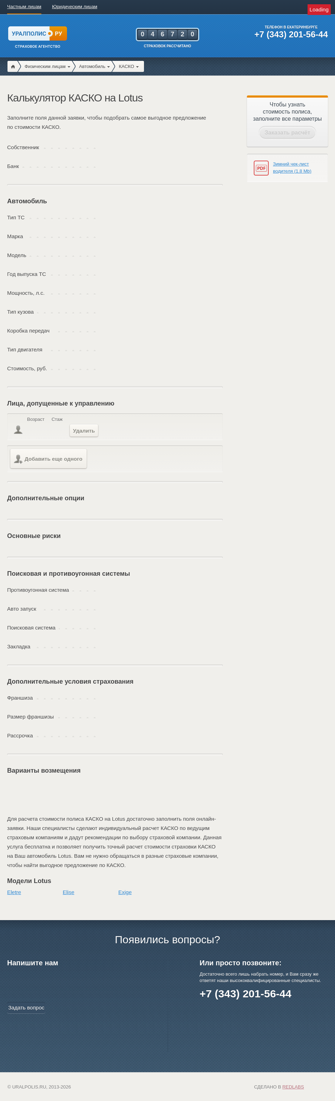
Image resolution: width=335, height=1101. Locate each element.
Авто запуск (21, 609)
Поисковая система (31, 628)
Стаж (57, 419)
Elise (68, 892)
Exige (125, 892)
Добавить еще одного (48, 459)
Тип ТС (16, 217)
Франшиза (20, 698)
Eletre (14, 892)
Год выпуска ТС (26, 274)
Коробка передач (28, 331)
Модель (16, 255)
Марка (15, 236)
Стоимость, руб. (27, 368)
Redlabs (293, 1087)
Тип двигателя (24, 349)
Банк (13, 166)
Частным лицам (24, 6)
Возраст (36, 419)
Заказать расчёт (287, 133)
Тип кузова (20, 312)
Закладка (18, 646)
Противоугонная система (38, 590)
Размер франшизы (30, 717)
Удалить (84, 431)
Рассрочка (20, 735)
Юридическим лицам (74, 6)
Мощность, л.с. (26, 293)
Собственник (23, 147)
